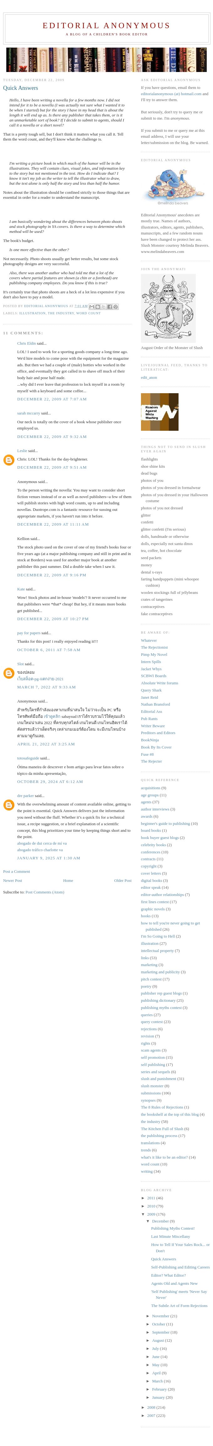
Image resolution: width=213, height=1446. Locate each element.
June (156, 1356)
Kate (21, 589)
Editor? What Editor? (168, 1275)
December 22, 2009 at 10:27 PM (53, 618)
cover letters (151, 873)
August (158, 1340)
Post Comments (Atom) (45, 892)
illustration (32, 313)
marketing (149, 964)
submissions (151, 1093)
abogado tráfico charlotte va (40, 849)
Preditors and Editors (158, 732)
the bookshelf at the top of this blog (170, 1114)
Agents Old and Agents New (174, 1283)
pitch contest (151, 979)
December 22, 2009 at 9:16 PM (51, 575)
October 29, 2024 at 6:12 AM (50, 781)
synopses (148, 1100)
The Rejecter (151, 761)
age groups (150, 795)
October (159, 1324)
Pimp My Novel (154, 654)
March (158, 1381)
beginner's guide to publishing (165, 823)
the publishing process (159, 1135)
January (159, 1397)
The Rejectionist (154, 647)
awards (147, 816)
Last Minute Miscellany (170, 1236)
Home (68, 880)
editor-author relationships (162, 894)
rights (145, 1043)
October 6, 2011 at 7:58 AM (49, 649)
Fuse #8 (147, 754)
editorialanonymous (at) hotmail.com (171, 93)
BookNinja (150, 740)
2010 (151, 1206)
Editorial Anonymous (107, 25)
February (160, 1389)
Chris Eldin (26, 343)
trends (146, 1150)
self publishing (153, 1064)
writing (147, 1171)
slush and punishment (158, 1078)
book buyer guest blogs (160, 837)
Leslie (22, 450)
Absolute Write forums (159, 683)
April (157, 1373)
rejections (149, 1029)
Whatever (149, 640)
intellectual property (157, 950)
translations (150, 1142)
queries (147, 1014)
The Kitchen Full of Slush (162, 1128)
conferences (150, 852)
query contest (152, 1021)
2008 (151, 1407)
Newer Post (12, 880)
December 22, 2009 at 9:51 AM (52, 467)
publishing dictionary (158, 1000)
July (156, 1348)
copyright (149, 866)
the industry (61, 313)
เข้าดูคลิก (52, 716)
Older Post (123, 880)
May (156, 1364)
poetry (146, 986)
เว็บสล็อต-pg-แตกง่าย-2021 (40, 679)
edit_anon (149, 377)
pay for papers (28, 632)
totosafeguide (28, 758)
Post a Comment (16, 871)
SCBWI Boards (153, 675)
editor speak (151, 887)
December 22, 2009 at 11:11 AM (53, 524)
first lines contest (155, 901)
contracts (148, 859)
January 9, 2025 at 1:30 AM (49, 858)
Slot (20, 663)
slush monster (152, 1085)
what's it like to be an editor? (164, 1157)
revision (147, 1036)
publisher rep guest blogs (161, 993)
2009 (151, 1214)
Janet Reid (149, 697)
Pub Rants (149, 718)
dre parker (25, 795)
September (161, 1332)
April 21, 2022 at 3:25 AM (46, 744)
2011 (151, 1198)
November (161, 1316)
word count (88, 313)
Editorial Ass (151, 711)
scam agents (151, 1050)
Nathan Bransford (155, 704)
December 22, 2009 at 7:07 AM (52, 399)
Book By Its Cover (156, 747)
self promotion (153, 1057)
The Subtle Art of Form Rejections (179, 1305)
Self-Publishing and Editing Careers (180, 1267)
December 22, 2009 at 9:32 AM (52, 436)
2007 (151, 1415)
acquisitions (150, 787)
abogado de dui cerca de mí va (42, 843)
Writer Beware (153, 725)
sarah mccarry (28, 413)
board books (151, 830)
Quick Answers (163, 1259)
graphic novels (153, 909)
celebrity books (153, 844)
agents (146, 802)
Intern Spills (151, 661)
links (145, 957)
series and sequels (155, 1071)
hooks (146, 915)
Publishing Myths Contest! (173, 1228)
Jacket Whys (151, 668)
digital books (151, 880)
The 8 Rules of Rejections (162, 1107)
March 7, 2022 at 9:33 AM (46, 687)
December (161, 1221)
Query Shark (151, 690)
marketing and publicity (160, 972)
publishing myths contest (161, 1007)
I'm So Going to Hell (158, 936)
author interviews (155, 809)
